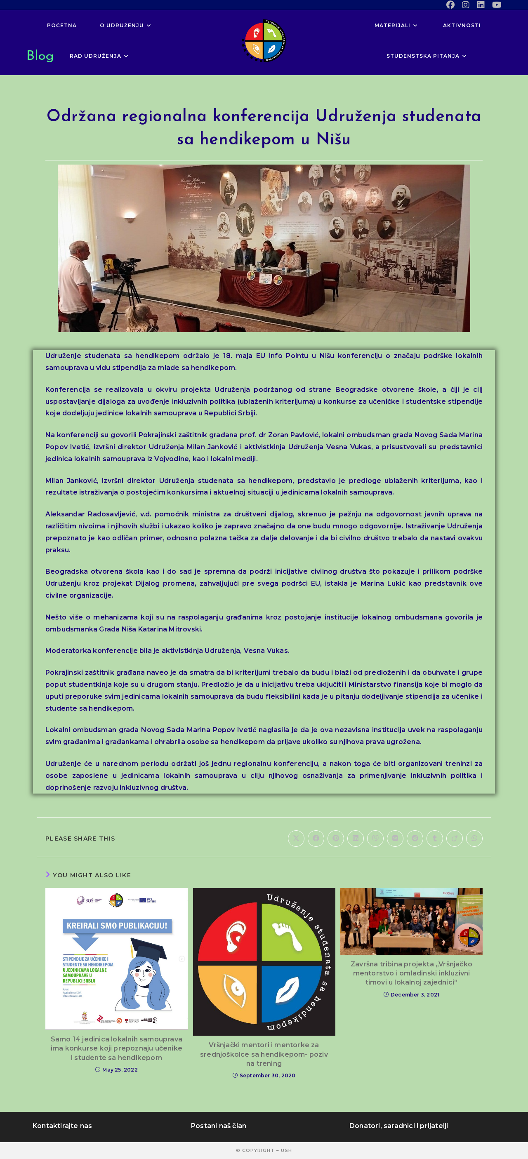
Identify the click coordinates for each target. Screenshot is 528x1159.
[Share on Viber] (375, 838)
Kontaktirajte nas (62, 1126)
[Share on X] (296, 838)
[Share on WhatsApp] (474, 838)
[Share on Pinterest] (336, 838)
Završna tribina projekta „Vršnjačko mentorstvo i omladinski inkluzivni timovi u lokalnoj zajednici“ (411, 973)
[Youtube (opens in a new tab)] (495, 5)
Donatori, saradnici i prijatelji (398, 1126)
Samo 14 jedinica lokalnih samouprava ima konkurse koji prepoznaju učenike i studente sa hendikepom (116, 1048)
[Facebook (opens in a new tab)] (450, 5)
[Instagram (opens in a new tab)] (465, 5)
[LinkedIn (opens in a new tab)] (481, 5)
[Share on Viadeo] (454, 838)
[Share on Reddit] (415, 838)
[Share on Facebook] (316, 838)
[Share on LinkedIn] (355, 838)
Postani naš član (218, 1126)
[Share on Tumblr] (435, 838)
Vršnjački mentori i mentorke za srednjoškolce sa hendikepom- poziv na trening (264, 1054)
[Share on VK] (395, 838)
